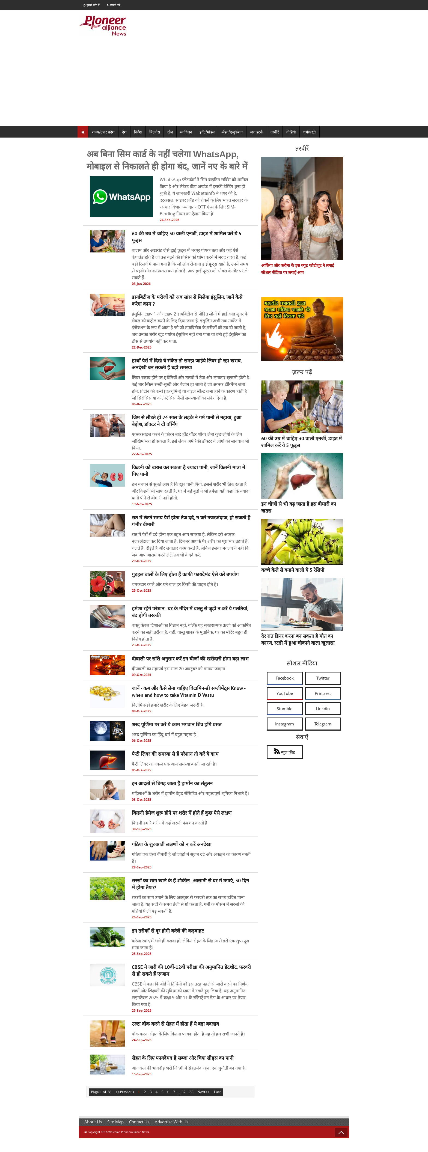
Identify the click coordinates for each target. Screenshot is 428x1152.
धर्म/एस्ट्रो (309, 132)
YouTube (285, 693)
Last (217, 1092)
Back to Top (341, 1132)
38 (191, 1092)
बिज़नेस (154, 132)
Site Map (115, 1121)
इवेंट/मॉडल (207, 132)
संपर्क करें (116, 5)
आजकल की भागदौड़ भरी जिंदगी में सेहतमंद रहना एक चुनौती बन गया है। (189, 1068)
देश (124, 132)
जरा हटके (256, 132)
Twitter (322, 678)
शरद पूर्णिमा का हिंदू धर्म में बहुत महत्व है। (165, 734)
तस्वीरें (275, 132)
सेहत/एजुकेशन (232, 132)
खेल (170, 132)
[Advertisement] (214, 85)
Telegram (322, 724)
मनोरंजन (186, 132)
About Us (93, 1121)
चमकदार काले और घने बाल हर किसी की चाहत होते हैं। (175, 584)
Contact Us (139, 1121)
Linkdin (323, 708)
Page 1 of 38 (101, 1092)
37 (184, 1092)
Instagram (284, 724)
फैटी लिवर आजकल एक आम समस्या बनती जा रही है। (174, 764)
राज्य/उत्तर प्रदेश (103, 132)
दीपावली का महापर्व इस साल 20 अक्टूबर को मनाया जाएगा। (179, 669)
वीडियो (291, 132)
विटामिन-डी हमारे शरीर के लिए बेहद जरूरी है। (168, 705)
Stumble (284, 708)
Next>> (203, 1092)
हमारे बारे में (92, 5)
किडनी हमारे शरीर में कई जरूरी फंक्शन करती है (169, 823)
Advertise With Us (171, 1121)
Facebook (285, 678)
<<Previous (124, 1092)
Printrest (323, 693)
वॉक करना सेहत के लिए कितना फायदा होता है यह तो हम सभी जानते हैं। (188, 1034)
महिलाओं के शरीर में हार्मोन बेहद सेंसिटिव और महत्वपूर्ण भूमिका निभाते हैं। (190, 794)
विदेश (138, 132)
